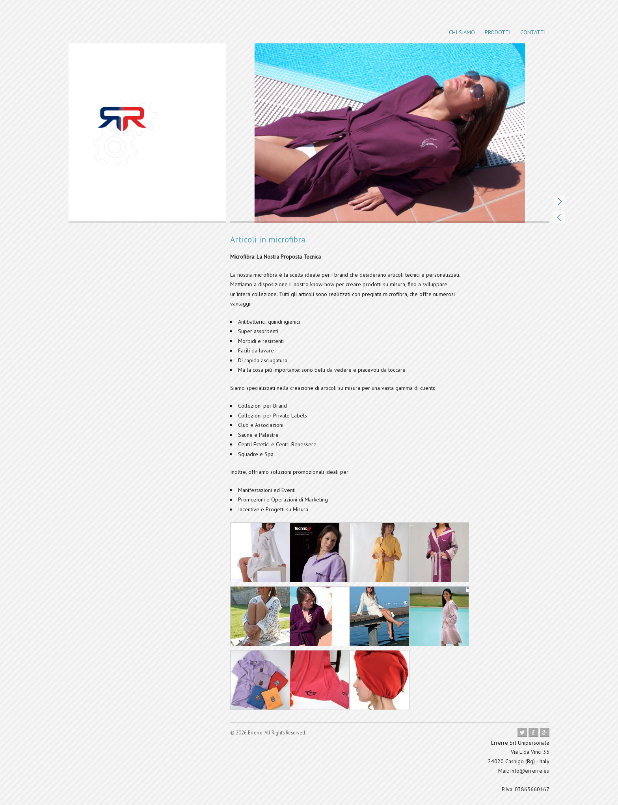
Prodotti (497, 32)
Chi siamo (462, 32)
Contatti (532, 32)
